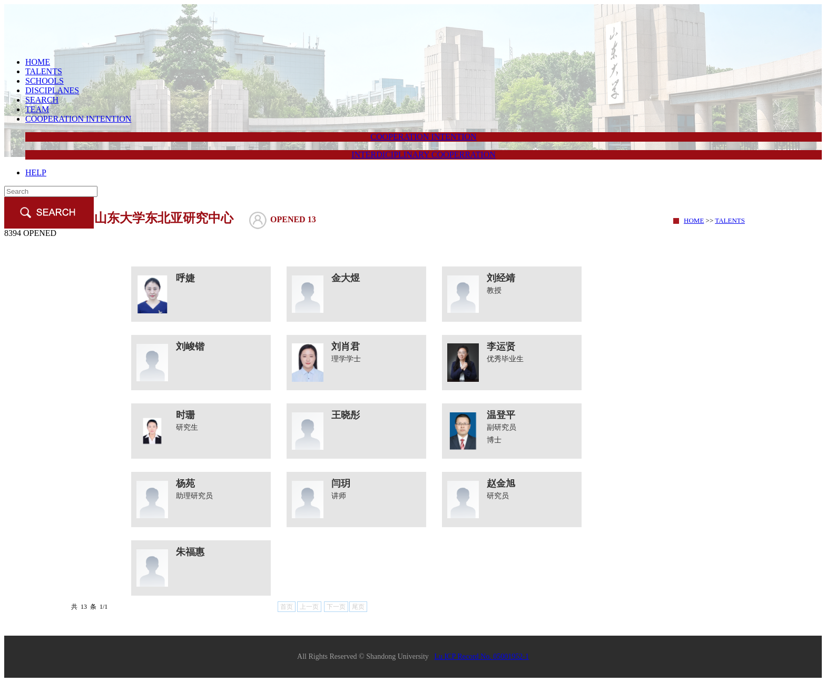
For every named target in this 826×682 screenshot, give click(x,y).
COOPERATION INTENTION (78, 118)
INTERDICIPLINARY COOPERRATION (423, 154)
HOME (37, 61)
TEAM (37, 109)
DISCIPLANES (52, 90)
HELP (35, 172)
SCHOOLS (44, 80)
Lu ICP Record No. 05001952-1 (481, 656)
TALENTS (43, 71)
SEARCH (41, 99)
